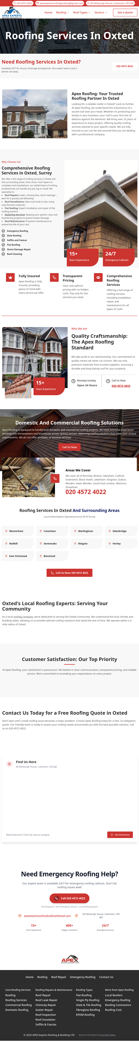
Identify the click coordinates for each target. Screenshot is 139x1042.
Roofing (63, 12)
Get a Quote (125, 12)
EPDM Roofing (85, 1016)
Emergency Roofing (82, 978)
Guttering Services (15, 214)
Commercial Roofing (18, 1006)
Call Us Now (69, 448)
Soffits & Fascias (46, 1025)
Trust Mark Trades (107, 1036)
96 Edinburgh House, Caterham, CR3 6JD (110, 3)
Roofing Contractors (118, 1006)
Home (48, 15)
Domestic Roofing (16, 1011)
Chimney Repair (46, 1006)
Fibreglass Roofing (88, 1011)
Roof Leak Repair (46, 1001)
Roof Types (82, 12)
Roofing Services (16, 1001)
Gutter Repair (44, 1011)
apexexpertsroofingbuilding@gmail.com (59, 3)
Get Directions (120, 835)
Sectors (100, 12)
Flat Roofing (84, 996)
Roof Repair (58, 978)
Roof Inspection (46, 1016)
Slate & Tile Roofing (88, 1006)
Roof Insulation (45, 1021)
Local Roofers (114, 996)
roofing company (23, 618)
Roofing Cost (113, 1011)
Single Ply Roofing (87, 1001)
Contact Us (106, 978)
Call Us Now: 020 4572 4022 (69, 574)
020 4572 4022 (22, 3)
